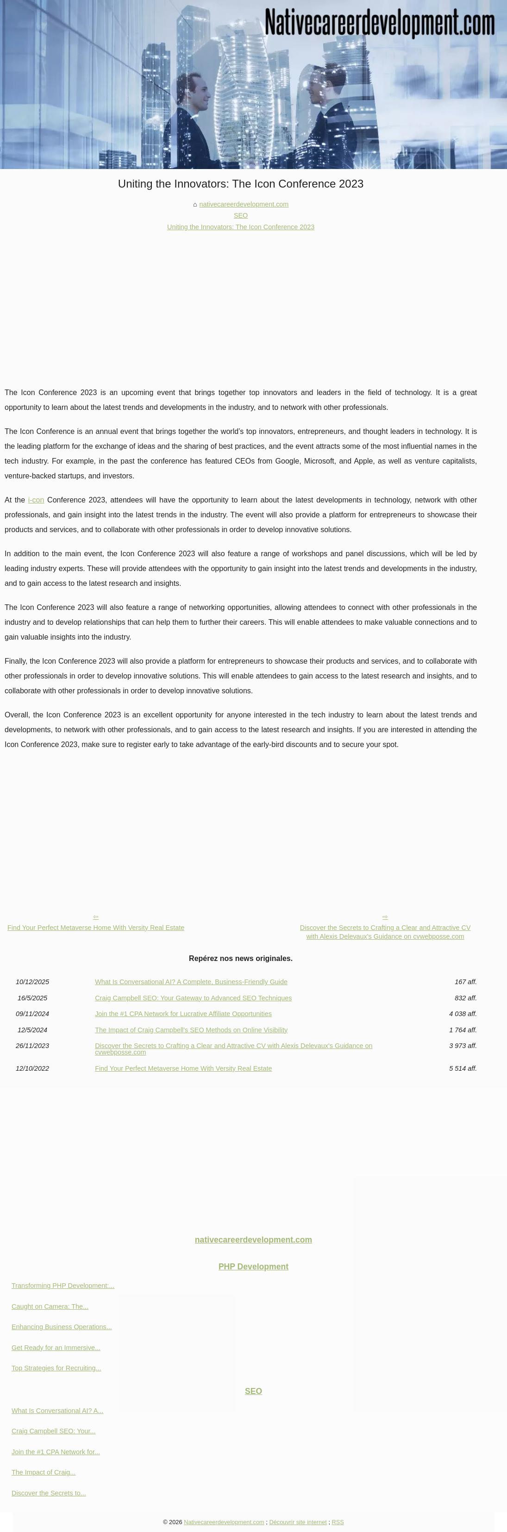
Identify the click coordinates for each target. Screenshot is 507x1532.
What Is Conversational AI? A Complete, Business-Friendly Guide (191, 982)
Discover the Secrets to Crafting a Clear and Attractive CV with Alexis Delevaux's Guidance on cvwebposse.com (385, 932)
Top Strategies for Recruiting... (56, 1368)
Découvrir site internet (297, 1522)
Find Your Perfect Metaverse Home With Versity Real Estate (95, 927)
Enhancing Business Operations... (62, 1327)
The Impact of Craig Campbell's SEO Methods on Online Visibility (191, 1030)
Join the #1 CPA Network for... (56, 1452)
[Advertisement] (241, 302)
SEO (241, 215)
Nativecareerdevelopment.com (224, 1522)
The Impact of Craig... (43, 1472)
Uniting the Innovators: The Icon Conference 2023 (240, 227)
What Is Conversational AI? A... (57, 1410)
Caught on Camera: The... (50, 1306)
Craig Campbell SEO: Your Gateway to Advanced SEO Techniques (193, 998)
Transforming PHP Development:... (63, 1285)
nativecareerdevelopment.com (244, 204)
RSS (338, 1522)
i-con (36, 500)
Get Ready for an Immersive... (56, 1347)
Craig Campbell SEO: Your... (54, 1431)
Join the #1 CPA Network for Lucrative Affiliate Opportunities (183, 1014)
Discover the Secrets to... (49, 1493)
